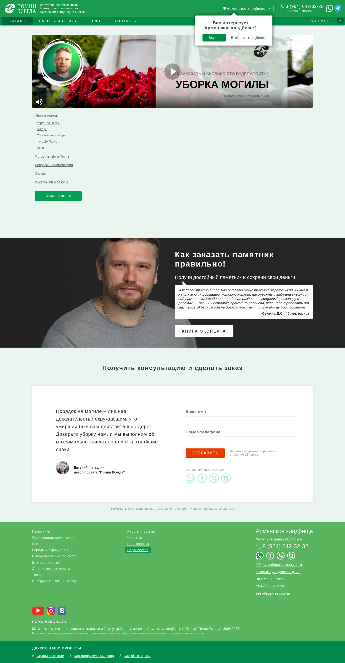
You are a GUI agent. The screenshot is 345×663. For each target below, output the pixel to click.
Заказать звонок (299, 11)
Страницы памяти (50, 656)
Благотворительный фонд (94, 656)
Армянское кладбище (284, 531)
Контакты (126, 21)
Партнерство (137, 550)
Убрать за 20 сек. (48, 123)
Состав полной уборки (52, 135)
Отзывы (41, 173)
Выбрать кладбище (248, 38)
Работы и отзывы (59, 21)
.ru (50, 622)
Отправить (205, 453)
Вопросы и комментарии (54, 165)
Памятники (41, 531)
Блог (97, 21)
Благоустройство (46, 562)
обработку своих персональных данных (205, 508)
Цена (40, 147)
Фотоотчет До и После (52, 156)
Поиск (322, 21)
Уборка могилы (47, 116)
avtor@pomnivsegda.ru (282, 565)
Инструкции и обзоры (51, 182)
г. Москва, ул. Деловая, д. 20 (278, 572)
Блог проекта (138, 544)
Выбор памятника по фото (54, 556)
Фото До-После (47, 141)
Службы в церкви (137, 656)
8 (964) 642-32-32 (305, 6)
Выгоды (42, 129)
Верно (214, 38)
